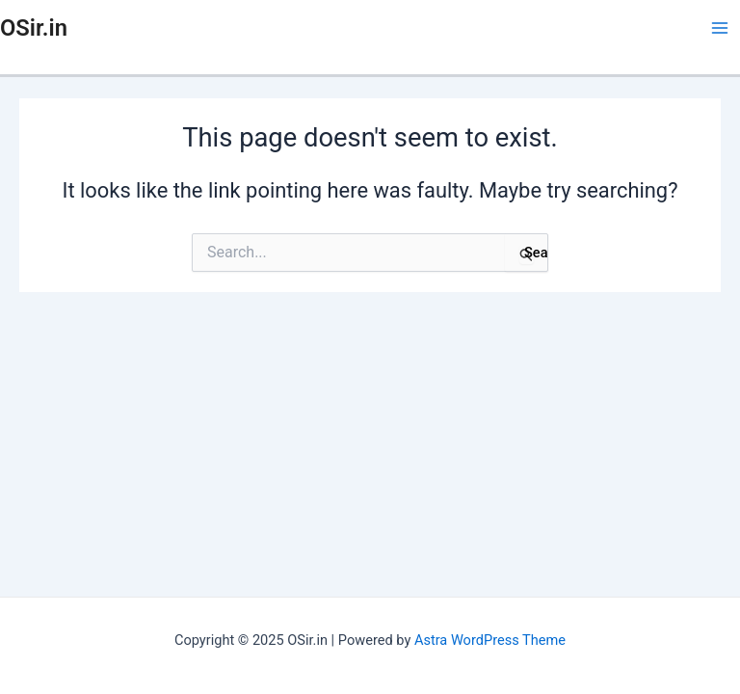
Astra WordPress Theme (490, 640)
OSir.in (33, 27)
